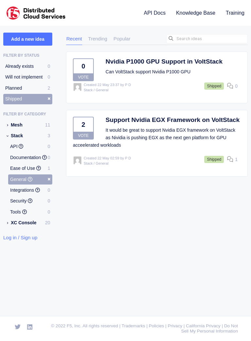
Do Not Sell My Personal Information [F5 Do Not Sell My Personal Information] (209, 328)
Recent (74, 38)
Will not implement (27, 77)
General (30, 179)
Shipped (28, 98)
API (30, 146)
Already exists (27, 66)
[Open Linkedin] (29, 327)
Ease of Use (30, 168)
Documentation (30, 157)
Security (30, 200)
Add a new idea (27, 39)
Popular (121, 38)
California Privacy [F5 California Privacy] (203, 325)
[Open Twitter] (17, 327)
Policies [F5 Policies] (156, 325)
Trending (98, 38)
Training (235, 13)
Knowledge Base (195, 13)
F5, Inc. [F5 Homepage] (74, 325)
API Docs (155, 13)
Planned (27, 88)
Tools (30, 212)
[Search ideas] (207, 38)
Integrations (30, 190)
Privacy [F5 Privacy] (175, 325)
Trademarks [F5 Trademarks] (133, 325)
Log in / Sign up (20, 237)
